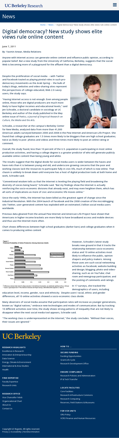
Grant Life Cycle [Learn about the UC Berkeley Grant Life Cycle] (67, 359)
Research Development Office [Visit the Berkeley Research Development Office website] (74, 363)
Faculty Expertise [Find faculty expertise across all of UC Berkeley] (10, 381)
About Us (6, 404)
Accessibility (16, 431)
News (51, 24)
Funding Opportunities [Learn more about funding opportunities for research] (70, 356)
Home (43, 24)
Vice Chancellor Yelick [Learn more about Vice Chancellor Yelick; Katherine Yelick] (12, 397)
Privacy (5, 431)
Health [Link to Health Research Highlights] (5, 369)
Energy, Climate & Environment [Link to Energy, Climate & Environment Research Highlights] (16, 362)
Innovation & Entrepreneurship (16, 354)
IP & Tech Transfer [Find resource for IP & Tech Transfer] (69, 379)
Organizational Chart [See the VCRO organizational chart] (12, 401)
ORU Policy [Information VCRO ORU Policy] (65, 414)
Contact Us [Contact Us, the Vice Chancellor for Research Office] (7, 408)
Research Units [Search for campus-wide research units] (9, 385)
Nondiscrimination (31, 431)
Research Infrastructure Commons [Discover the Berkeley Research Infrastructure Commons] (76, 395)
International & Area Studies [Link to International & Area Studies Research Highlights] (15, 365)
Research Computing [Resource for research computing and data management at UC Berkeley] (70, 398)
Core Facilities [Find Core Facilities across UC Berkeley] (66, 391)
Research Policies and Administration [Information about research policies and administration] (77, 375)
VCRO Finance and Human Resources (77, 418)
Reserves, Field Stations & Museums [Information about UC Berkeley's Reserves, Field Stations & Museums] (77, 402)
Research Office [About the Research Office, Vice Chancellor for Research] (11, 394)
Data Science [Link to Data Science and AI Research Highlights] (8, 358)
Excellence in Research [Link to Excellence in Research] (13, 351)
